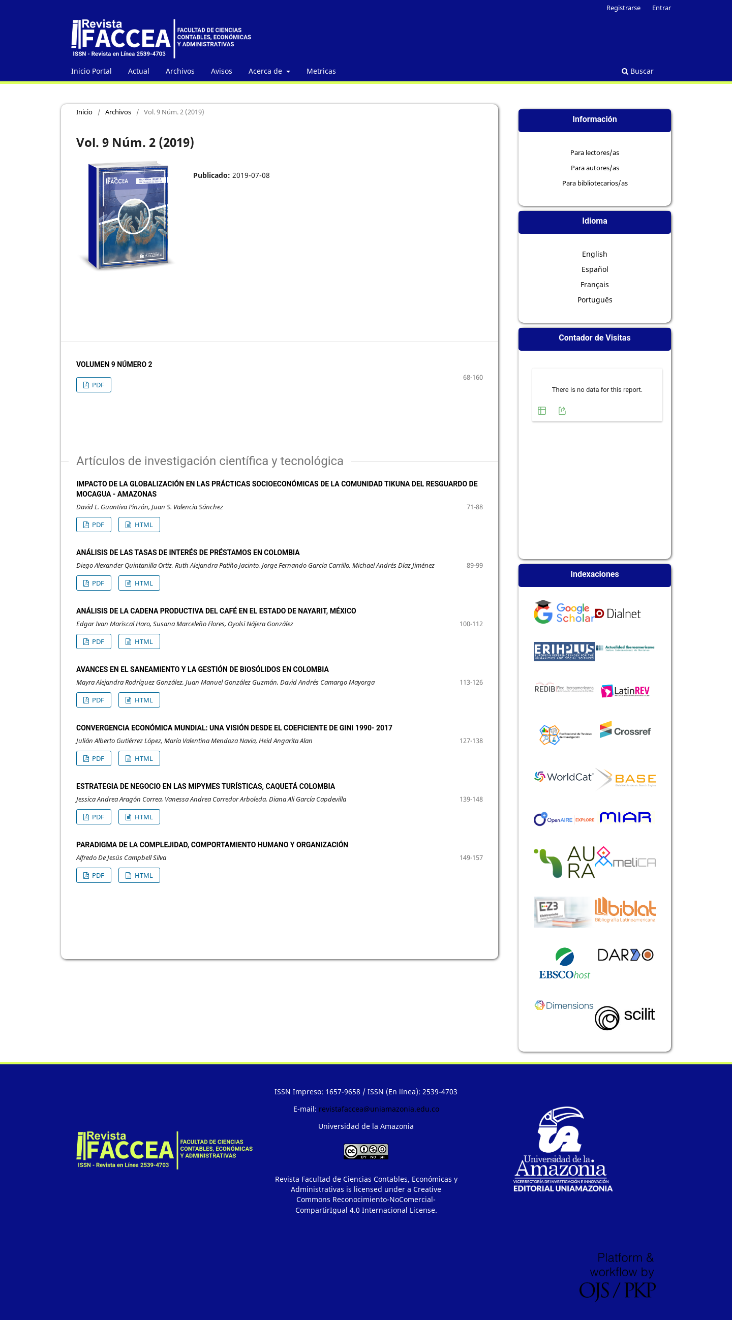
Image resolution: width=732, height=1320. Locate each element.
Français (595, 284)
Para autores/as (595, 167)
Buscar (638, 71)
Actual (138, 71)
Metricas (321, 71)
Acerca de (266, 71)
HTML (143, 524)
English (594, 254)
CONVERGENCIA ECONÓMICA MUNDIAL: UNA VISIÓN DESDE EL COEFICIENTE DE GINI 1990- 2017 (234, 728)
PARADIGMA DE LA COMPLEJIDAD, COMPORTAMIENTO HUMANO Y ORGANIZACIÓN (212, 845)
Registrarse (623, 7)
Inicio (84, 111)
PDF (97, 384)
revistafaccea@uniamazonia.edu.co (379, 1109)
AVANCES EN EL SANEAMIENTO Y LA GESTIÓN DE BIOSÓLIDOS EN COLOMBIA (202, 669)
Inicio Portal (91, 71)
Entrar (661, 7)
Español (595, 269)
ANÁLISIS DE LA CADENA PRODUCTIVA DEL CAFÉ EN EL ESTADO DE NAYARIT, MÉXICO (216, 611)
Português (595, 299)
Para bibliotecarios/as (595, 183)
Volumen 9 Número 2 (114, 364)
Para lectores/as (594, 152)
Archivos (180, 71)
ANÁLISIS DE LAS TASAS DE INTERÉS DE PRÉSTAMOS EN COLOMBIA (188, 552)
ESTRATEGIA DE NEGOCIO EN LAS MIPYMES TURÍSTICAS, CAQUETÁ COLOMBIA (205, 786)
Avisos (221, 71)
